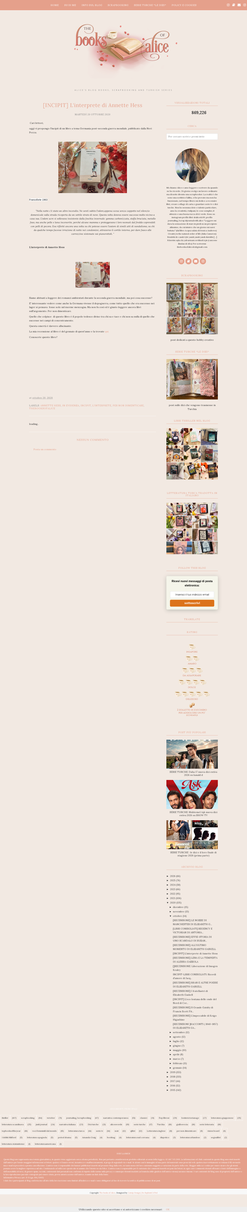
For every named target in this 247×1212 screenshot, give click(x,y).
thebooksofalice (42, 408)
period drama (64, 1137)
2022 (173, 893)
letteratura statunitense (13, 1144)
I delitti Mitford (9, 1137)
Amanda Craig (89, 1137)
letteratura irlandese (190, 1137)
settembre (179, 1032)
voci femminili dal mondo (44, 1131)
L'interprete (101, 405)
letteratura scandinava (13, 1124)
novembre (179, 911)
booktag (111, 1137)
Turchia (161, 1124)
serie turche (139, 1124)
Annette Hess (50, 405)
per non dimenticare (128, 405)
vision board (213, 1131)
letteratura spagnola (37, 1137)
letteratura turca (76, 1131)
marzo (177, 1058)
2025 (173, 880)
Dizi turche (93, 1124)
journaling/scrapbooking (78, 1118)
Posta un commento (44, 449)
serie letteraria (207, 1124)
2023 (173, 889)
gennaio (178, 1067)
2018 (173, 1076)
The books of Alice (107, 1193)
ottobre (178, 916)
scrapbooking (28, 1118)
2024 (173, 884)
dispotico (164, 1137)
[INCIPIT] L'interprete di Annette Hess (195, 953)
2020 (173, 902)
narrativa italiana (67, 1124)
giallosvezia (182, 1124)
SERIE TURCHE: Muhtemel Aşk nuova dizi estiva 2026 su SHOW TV (193, 814)
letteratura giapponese (222, 1118)
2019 (173, 1072)
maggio (177, 1050)
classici (143, 1118)
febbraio (178, 1063)
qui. (107, 331)
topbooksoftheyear (11, 1131)
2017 (173, 1081)
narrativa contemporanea (115, 1118)
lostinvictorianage (190, 1118)
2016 (173, 1085)
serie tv (99, 1131)
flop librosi (164, 1118)
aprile (176, 1054)
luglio (176, 1041)
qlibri (132, 1131)
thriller (5, 1118)
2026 (173, 876)
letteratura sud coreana (137, 1137)
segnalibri (216, 1137)
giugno (177, 1045)
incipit (86, 405)
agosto (177, 1036)
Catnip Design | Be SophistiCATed (142, 1193)
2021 (173, 898)
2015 (173, 1090)
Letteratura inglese (156, 1131)
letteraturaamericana (45, 1144)
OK (168, 1209)
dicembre (178, 907)
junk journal (41, 1124)
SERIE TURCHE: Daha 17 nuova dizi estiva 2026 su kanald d (193, 773)
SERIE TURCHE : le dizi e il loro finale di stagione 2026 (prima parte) (193, 854)
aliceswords (116, 1124)
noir (117, 1131)
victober (51, 1118)
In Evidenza (70, 405)
